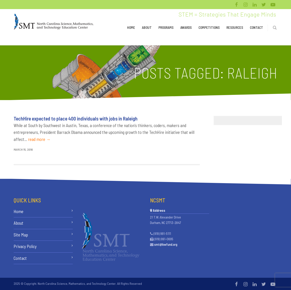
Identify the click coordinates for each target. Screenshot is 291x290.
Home (131, 27)
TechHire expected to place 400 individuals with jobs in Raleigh (76, 118)
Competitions (209, 27)
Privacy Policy (25, 246)
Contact (256, 27)
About (147, 27)
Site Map (21, 234)
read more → (39, 139)
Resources (234, 27)
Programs (165, 27)
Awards (186, 27)
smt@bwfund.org (165, 244)
